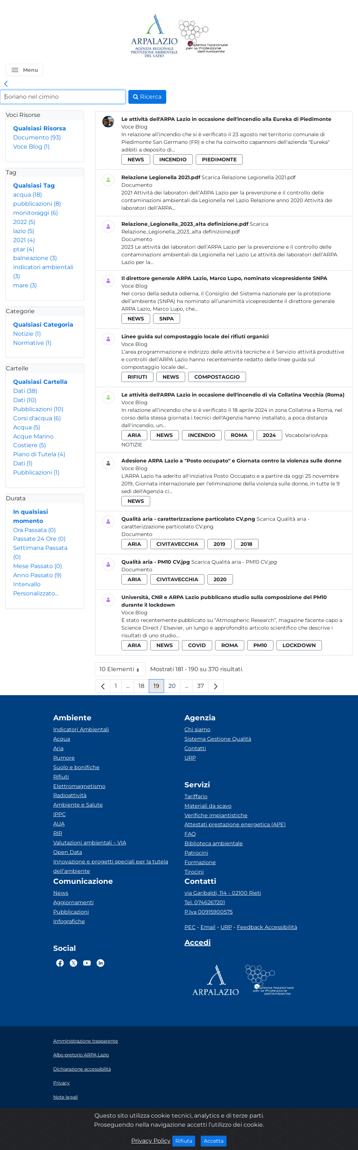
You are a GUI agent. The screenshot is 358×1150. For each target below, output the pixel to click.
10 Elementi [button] (122, 671)
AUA (59, 823)
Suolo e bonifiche (76, 767)
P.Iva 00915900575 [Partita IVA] (208, 912)
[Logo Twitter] (73, 963)
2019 (219, 544)
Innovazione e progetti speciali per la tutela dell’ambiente (110, 866)
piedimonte (219, 159)
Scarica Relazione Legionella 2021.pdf (249, 177)
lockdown (299, 645)
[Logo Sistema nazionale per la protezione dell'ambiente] (203, 36)
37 (203, 687)
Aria (58, 748)
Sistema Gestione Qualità (217, 739)
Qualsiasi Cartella (40, 381)
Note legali (65, 1097)
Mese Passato (37, 566)
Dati (25, 390)
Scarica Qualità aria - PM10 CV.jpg (234, 562)
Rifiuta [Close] (185, 1140)
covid (197, 645)
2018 (246, 544)
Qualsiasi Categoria (43, 324)
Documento (37, 137)
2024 (269, 435)
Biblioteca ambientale (213, 843)
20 (174, 687)
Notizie (27, 333)
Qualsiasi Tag (34, 185)
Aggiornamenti (73, 902)
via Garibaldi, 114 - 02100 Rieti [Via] (222, 893)
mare (25, 285)
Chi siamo (197, 729)
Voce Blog (31, 146)
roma (239, 435)
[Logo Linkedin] (100, 963)
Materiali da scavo (207, 806)
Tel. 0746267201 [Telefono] (204, 902)
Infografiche (69, 921)
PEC (189, 927)
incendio (173, 159)
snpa (166, 318)
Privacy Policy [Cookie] (151, 1140)
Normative (32, 342)
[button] (24, 70)
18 (144, 687)
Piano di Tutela (39, 454)
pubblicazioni (37, 203)
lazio (23, 231)
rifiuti (137, 377)
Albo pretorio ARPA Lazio (81, 1055)
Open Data (67, 852)
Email (208, 927)
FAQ (190, 834)
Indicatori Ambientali (81, 729)
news (136, 159)
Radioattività (69, 795)
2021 (24, 240)
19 (158, 687)
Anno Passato (37, 575)
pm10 (260, 645)
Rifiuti (61, 776)
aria (134, 435)
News (60, 893)
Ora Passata (34, 530)
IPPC (59, 814)
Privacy (61, 1083)
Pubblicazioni (38, 409)
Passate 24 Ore (39, 538)
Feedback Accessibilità (267, 927)
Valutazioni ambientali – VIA (89, 842)
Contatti (195, 748)
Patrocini (196, 853)
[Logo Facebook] (60, 963)
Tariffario (195, 796)
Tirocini (194, 872)
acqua (27, 194)
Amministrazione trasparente (85, 1041)
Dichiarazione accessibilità (82, 1069)
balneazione (35, 258)
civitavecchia (177, 544)
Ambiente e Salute (78, 805)
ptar (23, 249)
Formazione (200, 862)
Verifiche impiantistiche (216, 815)
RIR (57, 833)
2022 (24, 221)
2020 (220, 579)
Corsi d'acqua (37, 418)
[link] (6, 84)
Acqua (26, 427)
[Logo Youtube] (87, 963)
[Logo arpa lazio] (154, 36)
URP (190, 758)
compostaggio (217, 377)
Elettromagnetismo (79, 786)
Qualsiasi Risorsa (39, 128)
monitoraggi (35, 212)
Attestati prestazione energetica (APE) (235, 824)
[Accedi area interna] (197, 944)
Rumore (64, 758)
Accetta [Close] (215, 1140)
